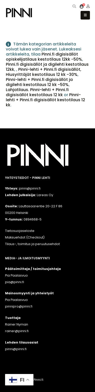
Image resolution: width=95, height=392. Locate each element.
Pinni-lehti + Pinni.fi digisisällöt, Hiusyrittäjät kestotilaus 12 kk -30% (43, 71)
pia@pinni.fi (14, 282)
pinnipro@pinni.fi (18, 306)
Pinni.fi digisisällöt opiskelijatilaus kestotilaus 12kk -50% (44, 56)
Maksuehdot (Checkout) (25, 237)
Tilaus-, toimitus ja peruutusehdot (32, 244)
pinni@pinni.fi (16, 349)
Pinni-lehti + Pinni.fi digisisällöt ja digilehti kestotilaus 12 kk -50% (39, 82)
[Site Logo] (19, 13)
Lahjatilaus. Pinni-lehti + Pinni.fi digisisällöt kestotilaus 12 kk (37, 92)
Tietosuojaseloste (19, 231)
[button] (74, 6)
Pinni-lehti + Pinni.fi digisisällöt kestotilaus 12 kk (45, 100)
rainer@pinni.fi (17, 331)
